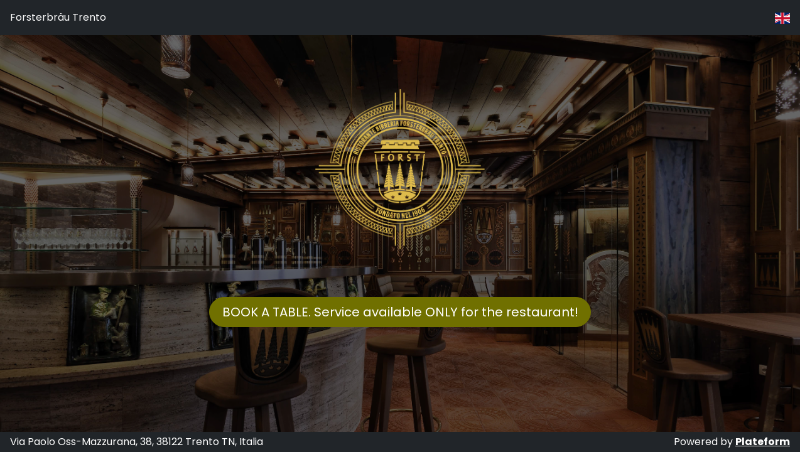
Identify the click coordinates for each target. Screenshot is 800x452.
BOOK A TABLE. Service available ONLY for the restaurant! (400, 312)
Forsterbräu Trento (58, 17)
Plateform (762, 441)
